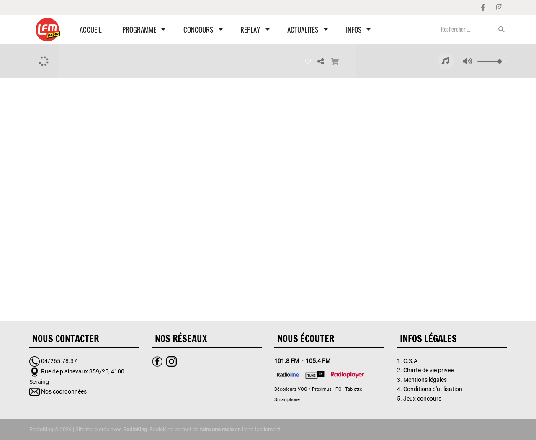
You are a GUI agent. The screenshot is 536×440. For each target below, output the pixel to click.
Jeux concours (422, 398)
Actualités (302, 29)
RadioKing (135, 429)
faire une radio (217, 429)
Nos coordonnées (64, 391)
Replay (250, 29)
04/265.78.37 (59, 361)
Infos (353, 29)
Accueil (91, 29)
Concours (198, 29)
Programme (139, 29)
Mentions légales (425, 379)
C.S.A (410, 361)
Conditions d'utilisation (432, 389)
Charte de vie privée (428, 370)
